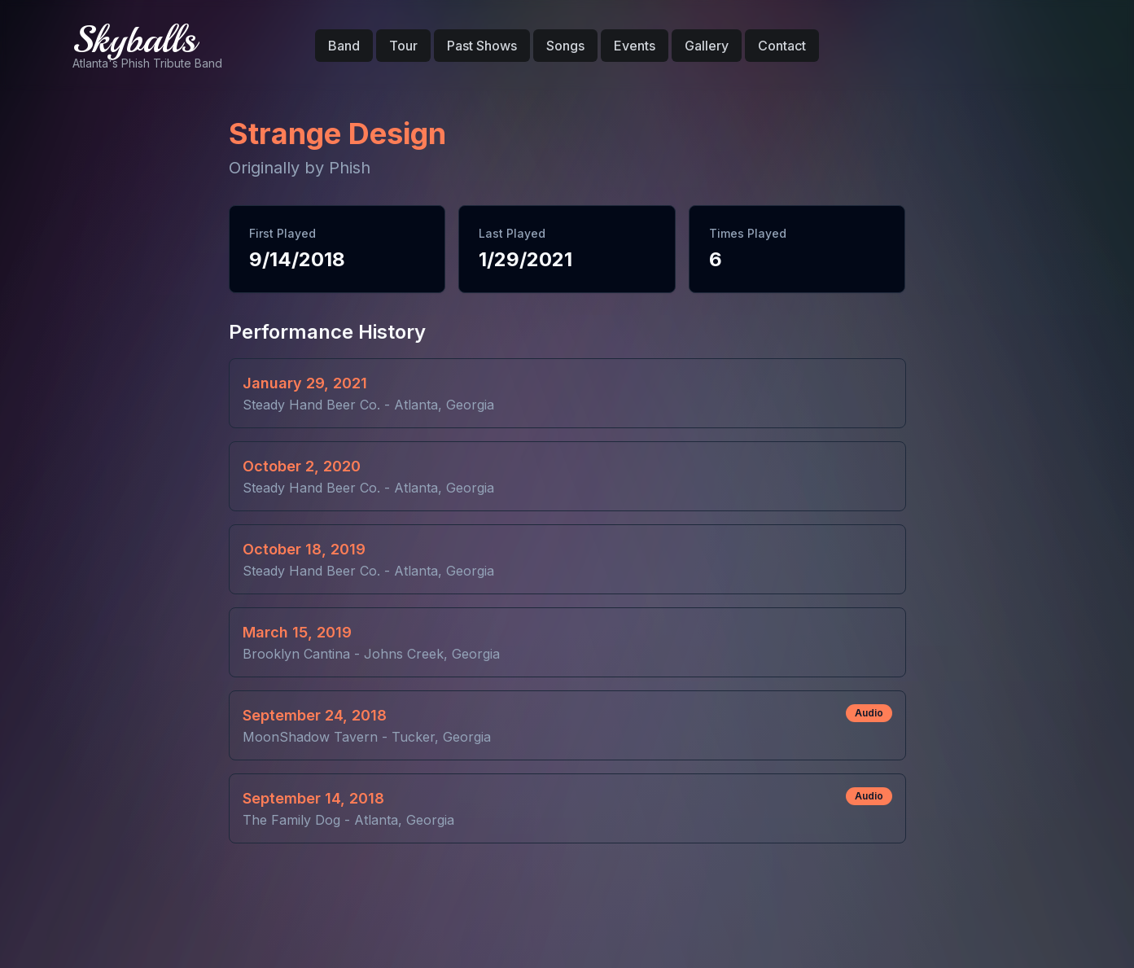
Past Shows (482, 45)
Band (344, 45)
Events (634, 45)
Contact (782, 45)
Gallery (707, 45)
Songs (565, 45)
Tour (403, 45)
